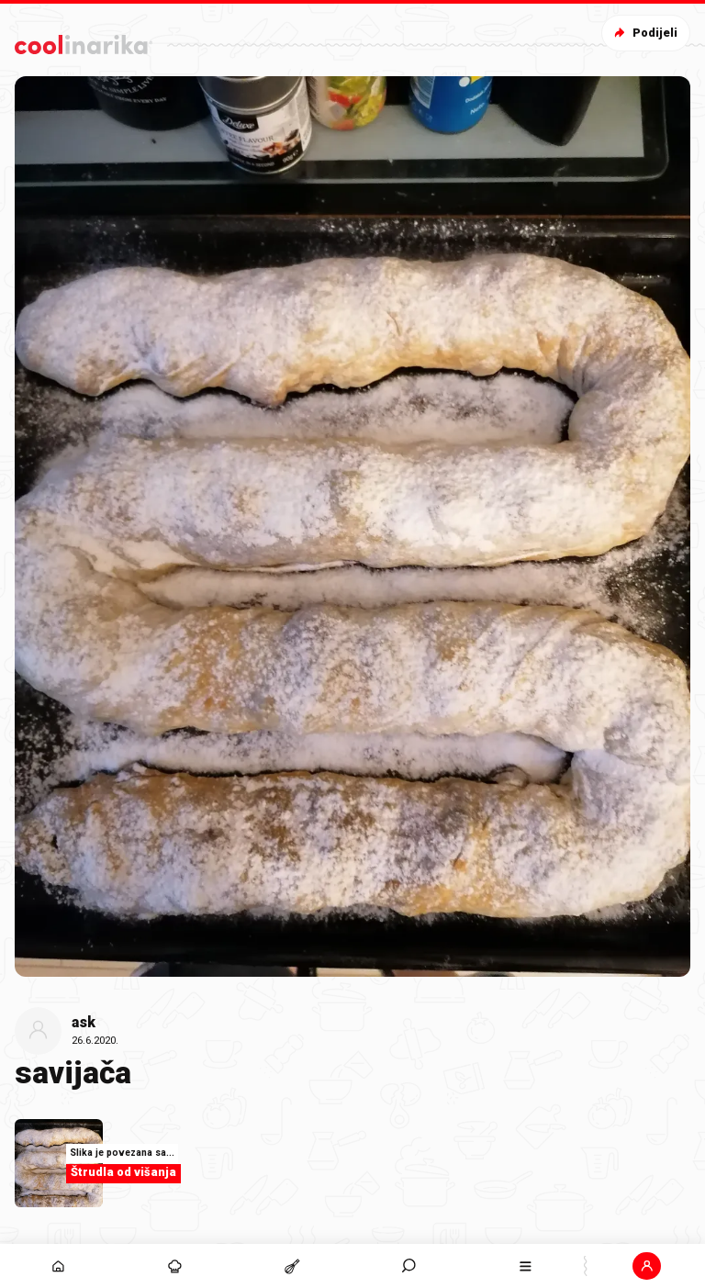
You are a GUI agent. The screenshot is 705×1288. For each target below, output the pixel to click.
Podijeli (643, 32)
